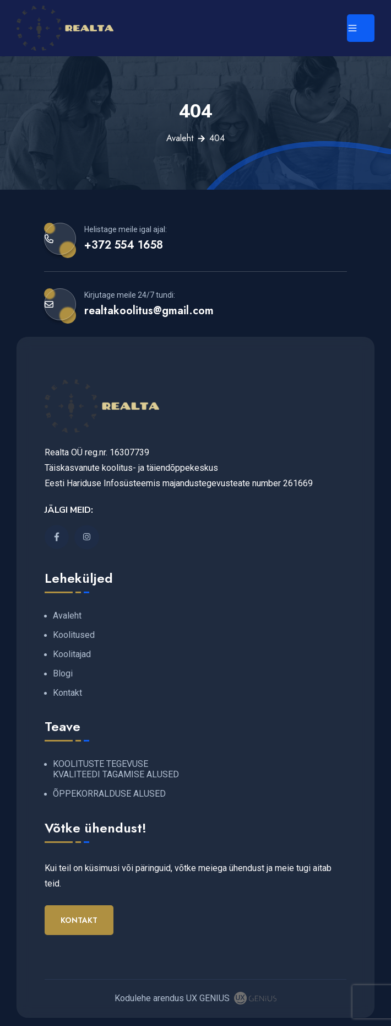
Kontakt (67, 692)
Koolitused (74, 635)
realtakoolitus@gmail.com (149, 310)
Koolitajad (72, 654)
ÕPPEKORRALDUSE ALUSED (109, 793)
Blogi (63, 673)
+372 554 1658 (123, 245)
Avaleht (179, 138)
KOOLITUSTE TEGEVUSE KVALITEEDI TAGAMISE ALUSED (116, 769)
